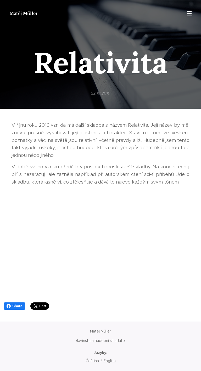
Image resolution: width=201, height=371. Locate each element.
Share (15, 306)
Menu (189, 13)
